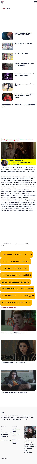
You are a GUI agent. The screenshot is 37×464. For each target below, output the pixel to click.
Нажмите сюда (23, 139)
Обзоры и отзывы (25, 162)
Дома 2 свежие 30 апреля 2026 (15, 268)
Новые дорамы (17, 439)
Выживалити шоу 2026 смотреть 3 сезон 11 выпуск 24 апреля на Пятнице (24, 95)
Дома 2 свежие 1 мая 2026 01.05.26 (17, 254)
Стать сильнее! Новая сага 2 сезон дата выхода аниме (24, 64)
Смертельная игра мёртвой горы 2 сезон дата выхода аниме (24, 74)
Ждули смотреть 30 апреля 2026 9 (16, 275)
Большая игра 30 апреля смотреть (16, 302)
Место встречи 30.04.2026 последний (18, 296)
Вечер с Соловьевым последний (15, 261)
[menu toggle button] (35, 2)
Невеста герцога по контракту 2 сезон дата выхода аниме (23, 33)
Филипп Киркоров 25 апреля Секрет (17, 289)
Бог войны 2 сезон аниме (21, 53)
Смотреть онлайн (13, 164)
